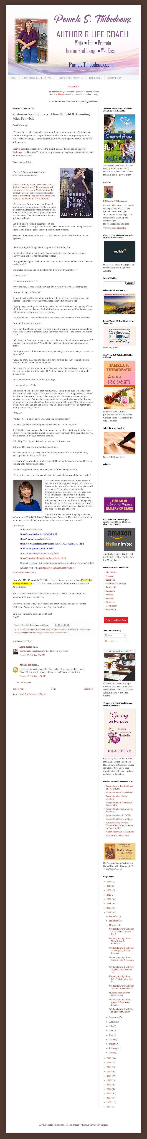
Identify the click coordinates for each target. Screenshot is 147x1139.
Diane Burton (26, 647)
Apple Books (19, 586)
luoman (85, 1125)
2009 (109, 1098)
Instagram (110, 591)
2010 (109, 1093)
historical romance (53, 629)
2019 (109, 912)
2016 (109, 1067)
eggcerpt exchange (37, 629)
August (112, 1022)
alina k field (24, 629)
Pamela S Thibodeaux (116, 201)
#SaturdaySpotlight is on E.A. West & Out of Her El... (120, 979)
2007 (109, 1107)
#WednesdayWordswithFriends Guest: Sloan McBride (121, 987)
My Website (111, 572)
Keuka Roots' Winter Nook (118, 835)
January (113, 1053)
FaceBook (110, 580)
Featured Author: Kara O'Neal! (119, 792)
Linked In (110, 602)
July (111, 1026)
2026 (109, 881)
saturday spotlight (21, 632)
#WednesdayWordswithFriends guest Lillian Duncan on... (121, 969)
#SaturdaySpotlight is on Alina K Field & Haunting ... (121, 960)
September (114, 1017)
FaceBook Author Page (116, 583)
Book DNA (111, 609)
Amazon (58, 583)
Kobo (66, 583)
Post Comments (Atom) (35, 694)
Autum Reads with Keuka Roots (120, 832)
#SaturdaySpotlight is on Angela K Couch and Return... (119, 1002)
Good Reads (111, 606)
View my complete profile (114, 228)
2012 (109, 1085)
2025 (109, 886)
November (114, 921)
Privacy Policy (114, 78)
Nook (82, 583)
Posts (108, 635)
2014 (109, 1076)
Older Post (88, 689)
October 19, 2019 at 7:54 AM (32, 655)
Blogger (104, 1125)
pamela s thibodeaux (70, 629)
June (111, 1030)
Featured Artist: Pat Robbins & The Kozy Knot (119, 787)
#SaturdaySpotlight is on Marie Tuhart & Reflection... (119, 941)
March (112, 1044)
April (111, 1039)
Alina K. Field (26, 665)
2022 (109, 899)
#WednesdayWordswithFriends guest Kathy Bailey (121, 1010)
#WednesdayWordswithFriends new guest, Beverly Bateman (121, 950)
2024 (109, 890)
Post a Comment (23, 682)
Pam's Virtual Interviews (71, 78)
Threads (109, 595)
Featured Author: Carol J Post (119, 819)
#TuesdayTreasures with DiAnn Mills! (119, 994)
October (113, 925)
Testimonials (95, 78)
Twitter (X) (111, 587)
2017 (109, 1062)
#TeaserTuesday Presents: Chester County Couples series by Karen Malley (119, 825)
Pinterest (110, 598)
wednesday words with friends (56, 632)
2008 (109, 1102)
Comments (111, 641)
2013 (109, 1080)
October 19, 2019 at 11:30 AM (33, 676)
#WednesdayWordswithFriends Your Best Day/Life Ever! (121, 931)
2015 (109, 1071)
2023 (109, 895)
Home (13, 78)
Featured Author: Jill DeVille (119, 815)
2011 (109, 1089)
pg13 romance (84, 629)
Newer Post (18, 689)
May (111, 1035)
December (114, 916)
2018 (109, 1058)
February (113, 1048)
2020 (109, 908)
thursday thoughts (36, 632)
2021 (109, 903)
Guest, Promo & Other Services (37, 78)
